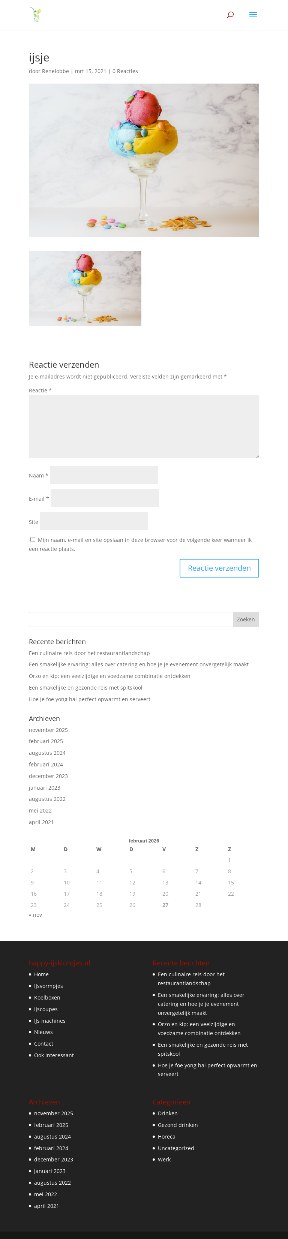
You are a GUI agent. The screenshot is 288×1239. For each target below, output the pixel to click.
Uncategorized (176, 1148)
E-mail (39, 498)
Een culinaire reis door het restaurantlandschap (89, 653)
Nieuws (43, 1031)
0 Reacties (125, 71)
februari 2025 (46, 741)
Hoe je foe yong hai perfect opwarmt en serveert (89, 699)
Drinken (168, 1113)
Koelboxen (47, 997)
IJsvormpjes (48, 985)
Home (41, 974)
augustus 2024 (47, 752)
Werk (164, 1159)
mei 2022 (40, 810)
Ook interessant (54, 1055)
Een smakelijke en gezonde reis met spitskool (85, 687)
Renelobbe (55, 71)
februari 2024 (46, 764)
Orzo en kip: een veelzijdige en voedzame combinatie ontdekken (109, 675)
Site (33, 521)
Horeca (167, 1136)
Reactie (40, 390)
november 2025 (48, 729)
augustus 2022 (47, 798)
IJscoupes (46, 1009)
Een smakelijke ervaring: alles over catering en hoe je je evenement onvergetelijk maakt (139, 664)
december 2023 (48, 776)
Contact (43, 1043)
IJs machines (50, 1020)
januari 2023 (44, 787)
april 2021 (41, 822)
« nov (35, 914)
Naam (38, 475)
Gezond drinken (178, 1124)
